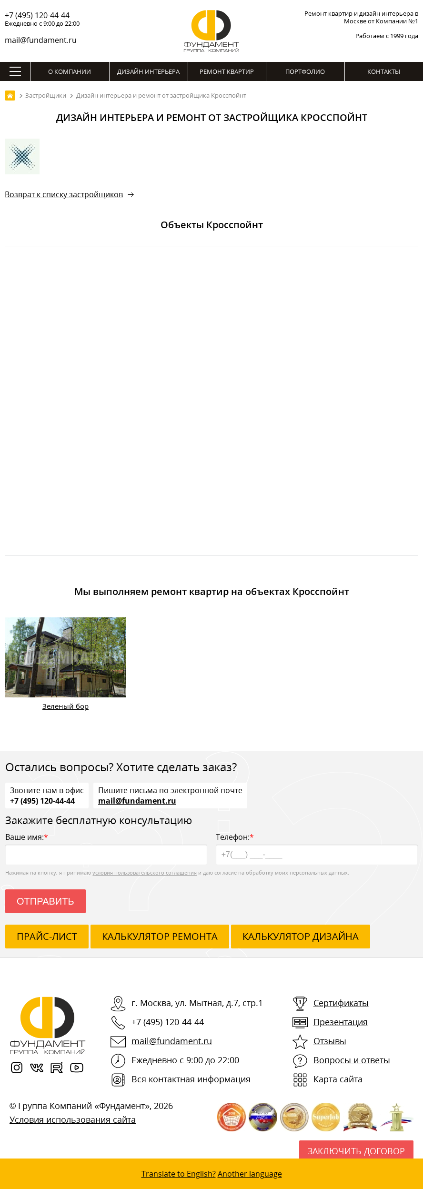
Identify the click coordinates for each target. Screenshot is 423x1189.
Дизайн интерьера (148, 71)
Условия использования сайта (73, 1119)
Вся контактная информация (191, 1079)
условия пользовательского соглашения (144, 872)
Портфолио (305, 71)
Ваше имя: (106, 848)
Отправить (45, 901)
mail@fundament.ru (41, 40)
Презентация (340, 1022)
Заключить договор (356, 1151)
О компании (69, 71)
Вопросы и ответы (351, 1060)
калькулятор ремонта (160, 936)
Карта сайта (338, 1079)
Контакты (383, 71)
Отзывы (329, 1041)
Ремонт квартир (227, 71)
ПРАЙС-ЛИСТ (47, 936)
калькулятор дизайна (300, 936)
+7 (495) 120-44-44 (37, 15)
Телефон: (317, 848)
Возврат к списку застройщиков (64, 194)
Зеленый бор (65, 706)
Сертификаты (341, 1002)
